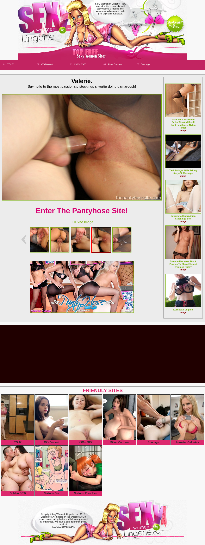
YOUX (10, 64)
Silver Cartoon (114, 64)
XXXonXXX (80, 64)
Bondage (145, 64)
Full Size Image (81, 222)
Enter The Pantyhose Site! (82, 210)
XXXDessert (47, 64)
